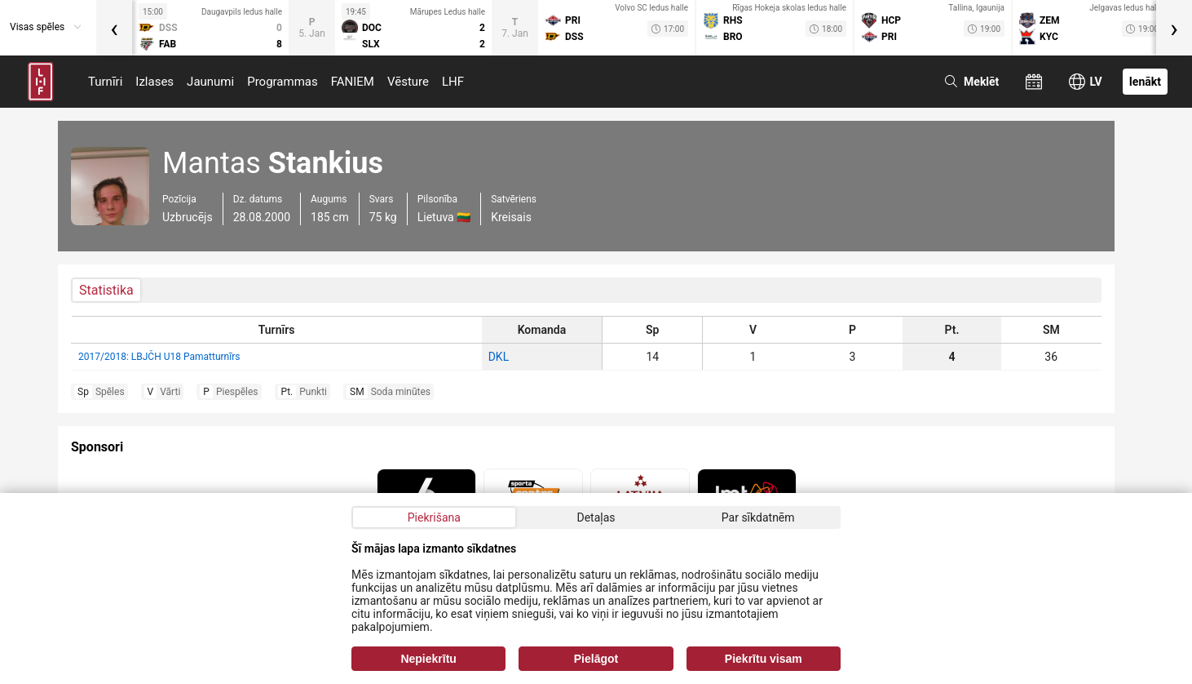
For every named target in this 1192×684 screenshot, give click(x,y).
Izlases (154, 81)
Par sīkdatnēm (758, 517)
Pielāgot (596, 658)
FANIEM (352, 81)
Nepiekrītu (428, 658)
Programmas (282, 81)
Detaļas (595, 517)
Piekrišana (434, 517)
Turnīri (105, 81)
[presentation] (114, 28)
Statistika (106, 290)
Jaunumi (210, 81)
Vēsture (408, 81)
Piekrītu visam (763, 658)
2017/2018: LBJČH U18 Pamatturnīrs (159, 356)
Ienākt (1145, 81)
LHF (453, 81)
